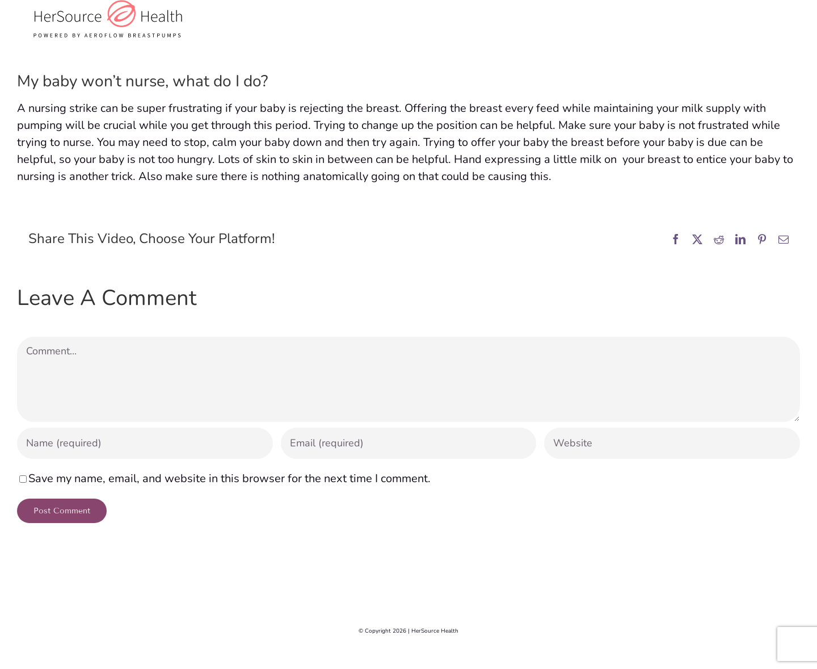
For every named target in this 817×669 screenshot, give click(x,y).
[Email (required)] (409, 443)
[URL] (672, 443)
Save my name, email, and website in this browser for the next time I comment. (229, 478)
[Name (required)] (145, 443)
